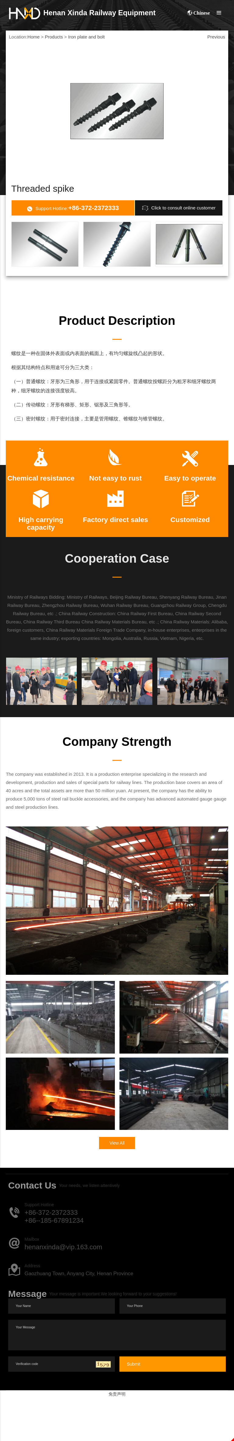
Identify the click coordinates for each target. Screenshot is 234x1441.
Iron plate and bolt (86, 36)
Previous (216, 36)
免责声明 (117, 1437)
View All (117, 1186)
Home (33, 36)
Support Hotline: (73, 226)
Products (54, 36)
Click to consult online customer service (179, 226)
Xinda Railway (83, 13)
